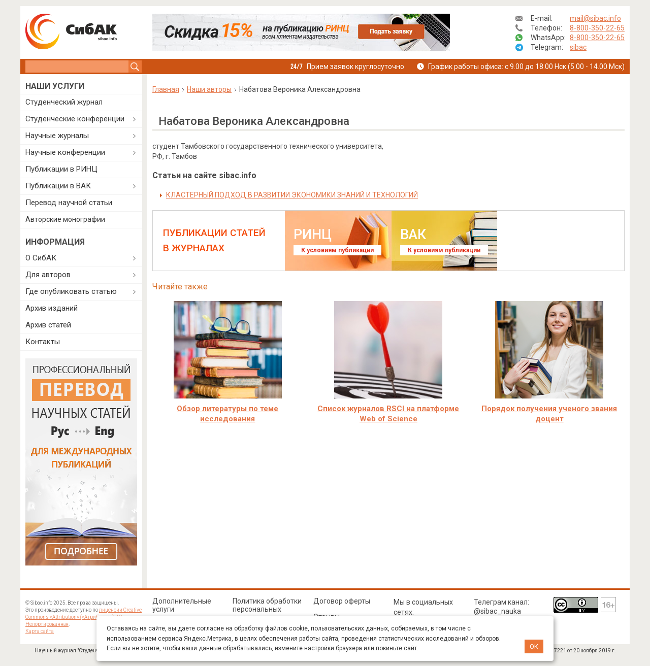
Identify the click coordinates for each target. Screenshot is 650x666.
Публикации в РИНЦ (61, 169)
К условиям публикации (337, 250)
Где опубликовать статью (71, 291)
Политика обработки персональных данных (267, 609)
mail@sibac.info (595, 18)
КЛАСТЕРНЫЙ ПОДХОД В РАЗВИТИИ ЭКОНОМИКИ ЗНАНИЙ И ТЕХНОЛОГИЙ (292, 195)
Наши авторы (209, 89)
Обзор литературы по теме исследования (227, 413)
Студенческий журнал (64, 102)
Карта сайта (39, 631)
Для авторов (48, 274)
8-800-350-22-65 (597, 28)
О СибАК (40, 257)
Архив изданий (51, 308)
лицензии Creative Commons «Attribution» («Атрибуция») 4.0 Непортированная (83, 617)
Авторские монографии (65, 219)
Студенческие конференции (74, 118)
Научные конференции (65, 152)
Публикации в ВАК (58, 185)
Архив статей (48, 324)
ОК (534, 646)
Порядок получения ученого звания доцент (549, 413)
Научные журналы (57, 135)
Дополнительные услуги (181, 605)
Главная (165, 89)
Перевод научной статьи (68, 202)
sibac (578, 47)
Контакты (42, 341)
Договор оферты (341, 601)
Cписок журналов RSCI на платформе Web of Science (388, 413)
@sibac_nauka (497, 611)
